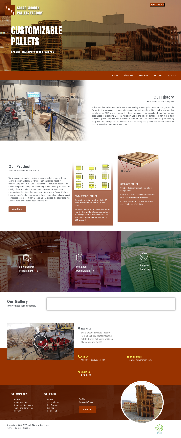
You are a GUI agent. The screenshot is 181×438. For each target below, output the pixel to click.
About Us (128, 75)
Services (158, 75)
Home (115, 75)
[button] (40, 342)
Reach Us (84, 328)
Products (143, 75)
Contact (172, 75)
